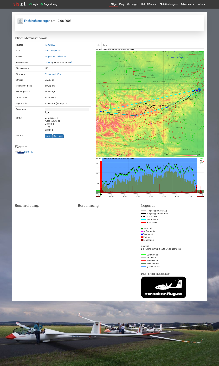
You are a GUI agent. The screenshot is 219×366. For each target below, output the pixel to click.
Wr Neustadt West (53, 74)
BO (25, 152)
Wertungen (132, 4)
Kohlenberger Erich (53, 51)
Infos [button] (202, 4)
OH (28, 152)
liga (105, 45)
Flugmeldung (49, 4)
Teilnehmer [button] (188, 4)
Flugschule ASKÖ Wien (55, 57)
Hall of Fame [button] (149, 4)
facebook (58, 136)
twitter (48, 136)
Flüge (114, 4)
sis (98, 45)
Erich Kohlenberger (33, 21)
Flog (121, 4)
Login (33, 4)
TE (32, 152)
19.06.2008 (50, 45)
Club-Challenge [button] (169, 4)
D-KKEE (48, 62)
